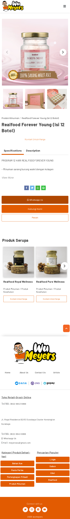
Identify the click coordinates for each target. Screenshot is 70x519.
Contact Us (40, 372)
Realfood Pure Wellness (50, 281)
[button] (8, 177)
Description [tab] (33, 150)
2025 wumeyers (34, 516)
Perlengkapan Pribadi (17, 477)
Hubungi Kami (35, 209)
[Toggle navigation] (65, 6)
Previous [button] (7, 52)
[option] (35, 52)
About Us (24, 372)
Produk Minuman (10, 118)
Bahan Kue (17, 463)
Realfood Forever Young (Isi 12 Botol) (40, 118)
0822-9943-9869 (18, 404)
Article (56, 372)
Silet (52, 473)
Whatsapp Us (35, 199)
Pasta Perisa (17, 470)
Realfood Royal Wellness (18, 281)
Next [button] (63, 52)
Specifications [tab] (13, 150)
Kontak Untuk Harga (35, 139)
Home (7, 372)
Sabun (53, 466)
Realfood (52, 480)
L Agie (53, 459)
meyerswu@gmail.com (20, 442)
